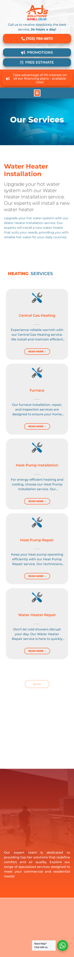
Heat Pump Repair (37, 540)
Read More (36, 351)
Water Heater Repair (37, 615)
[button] (37, 93)
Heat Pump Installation (37, 465)
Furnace (37, 390)
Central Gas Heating (37, 315)
